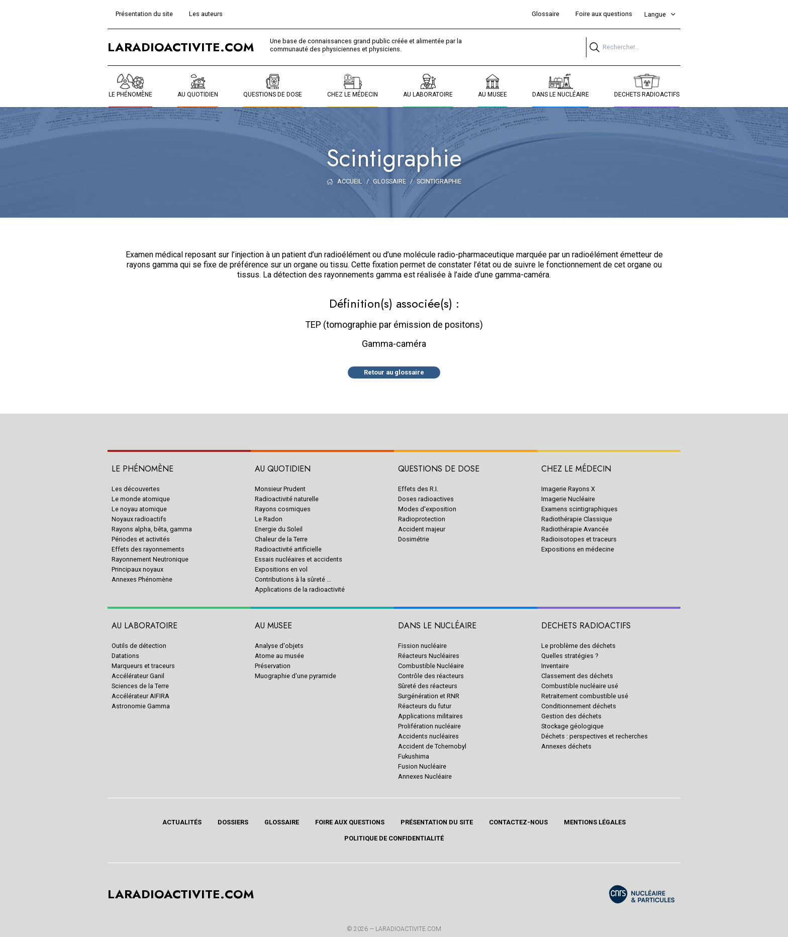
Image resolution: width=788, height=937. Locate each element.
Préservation (272, 666)
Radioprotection (421, 519)
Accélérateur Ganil (138, 676)
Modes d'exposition (427, 509)
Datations (125, 656)
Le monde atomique (141, 499)
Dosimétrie (413, 539)
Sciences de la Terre (140, 686)
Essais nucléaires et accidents (298, 559)
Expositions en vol (281, 569)
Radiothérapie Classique (576, 519)
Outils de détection (139, 645)
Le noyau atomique (139, 509)
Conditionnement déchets (578, 706)
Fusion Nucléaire (422, 766)
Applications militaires (430, 716)
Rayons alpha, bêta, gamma (152, 529)
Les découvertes (136, 489)
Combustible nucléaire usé (579, 686)
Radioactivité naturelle (287, 499)
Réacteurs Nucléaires (428, 656)
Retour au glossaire (394, 372)
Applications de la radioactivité (300, 589)
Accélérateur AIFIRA (140, 696)
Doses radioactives (426, 499)
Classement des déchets (577, 676)
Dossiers (233, 822)
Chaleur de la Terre (281, 539)
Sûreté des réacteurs (427, 686)
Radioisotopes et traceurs (579, 539)
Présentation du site (144, 14)
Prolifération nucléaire (429, 726)
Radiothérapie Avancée (575, 529)
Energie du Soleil (279, 529)
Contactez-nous (518, 822)
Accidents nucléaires (428, 736)
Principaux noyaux (137, 569)
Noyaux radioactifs (139, 519)
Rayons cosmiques (283, 509)
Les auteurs (206, 14)
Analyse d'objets (279, 645)
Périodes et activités (141, 539)
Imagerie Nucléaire (568, 499)
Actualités (182, 822)
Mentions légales (595, 822)
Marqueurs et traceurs (143, 666)
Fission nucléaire (422, 645)
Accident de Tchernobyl (432, 746)
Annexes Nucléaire (425, 776)
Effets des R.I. (418, 489)
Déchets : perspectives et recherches (594, 736)
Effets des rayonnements (148, 549)
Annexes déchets (566, 746)
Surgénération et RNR (428, 696)
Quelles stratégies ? (569, 656)
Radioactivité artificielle (288, 549)
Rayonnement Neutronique (150, 559)
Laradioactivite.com (408, 928)
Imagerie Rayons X (568, 489)
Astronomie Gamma (141, 706)
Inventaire (555, 666)
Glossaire (545, 14)
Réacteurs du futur (424, 706)
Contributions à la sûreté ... (293, 579)
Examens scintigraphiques (579, 509)
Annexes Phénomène (142, 579)
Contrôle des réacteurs (431, 676)
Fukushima (413, 756)
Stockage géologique (572, 726)
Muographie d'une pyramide (295, 676)
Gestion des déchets (571, 716)
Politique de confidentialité (394, 838)
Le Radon (268, 519)
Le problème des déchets (578, 645)
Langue (660, 14)
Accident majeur (421, 529)
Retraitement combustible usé (584, 696)
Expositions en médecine (577, 549)
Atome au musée (279, 656)
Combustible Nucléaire (431, 666)
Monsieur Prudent (280, 489)
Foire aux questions (603, 14)
